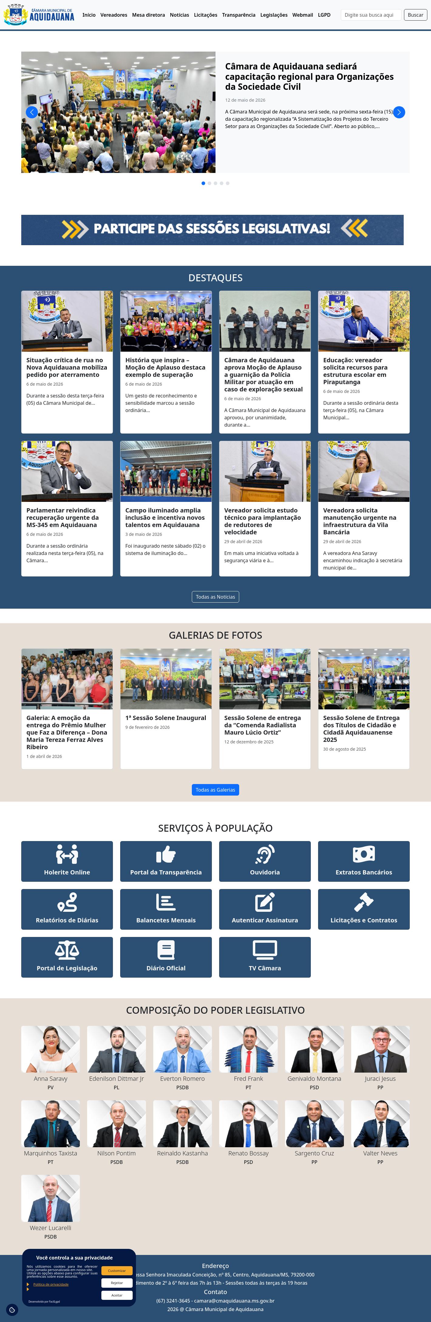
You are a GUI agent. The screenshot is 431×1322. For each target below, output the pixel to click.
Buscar (415, 15)
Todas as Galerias (215, 789)
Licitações (205, 15)
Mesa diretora (148, 15)
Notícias (179, 15)
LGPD (324, 15)
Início (89, 15)
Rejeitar (117, 1282)
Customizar (117, 1270)
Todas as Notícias (215, 596)
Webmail (303, 15)
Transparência (239, 15)
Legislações (274, 15)
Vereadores (113, 15)
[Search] (371, 15)
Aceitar (116, 1295)
